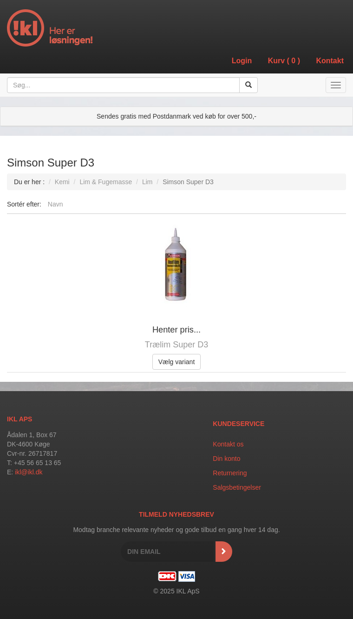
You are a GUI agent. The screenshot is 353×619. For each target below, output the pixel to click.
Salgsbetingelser (237, 487)
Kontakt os (228, 444)
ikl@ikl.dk (28, 472)
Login (242, 61)
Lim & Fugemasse (105, 182)
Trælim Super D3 (176, 344)
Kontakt (330, 61)
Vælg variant (176, 362)
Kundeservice (238, 423)
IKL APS (19, 419)
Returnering (230, 473)
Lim (147, 182)
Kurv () (284, 61)
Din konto (226, 458)
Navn (55, 204)
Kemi (62, 182)
